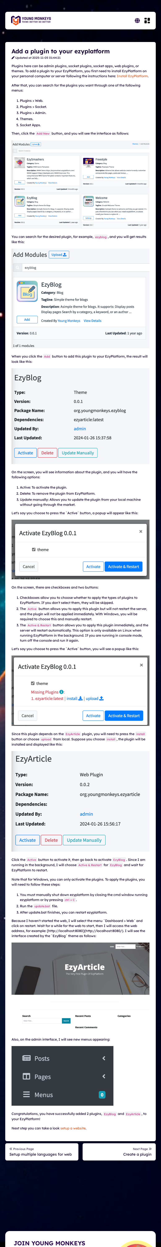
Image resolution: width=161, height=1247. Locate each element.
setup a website (73, 1128)
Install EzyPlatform (132, 76)
